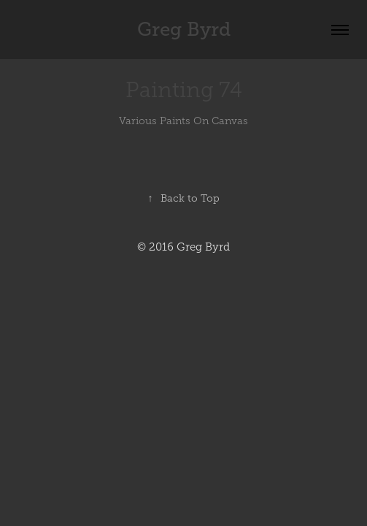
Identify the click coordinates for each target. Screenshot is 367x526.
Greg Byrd (184, 29)
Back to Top (184, 198)
